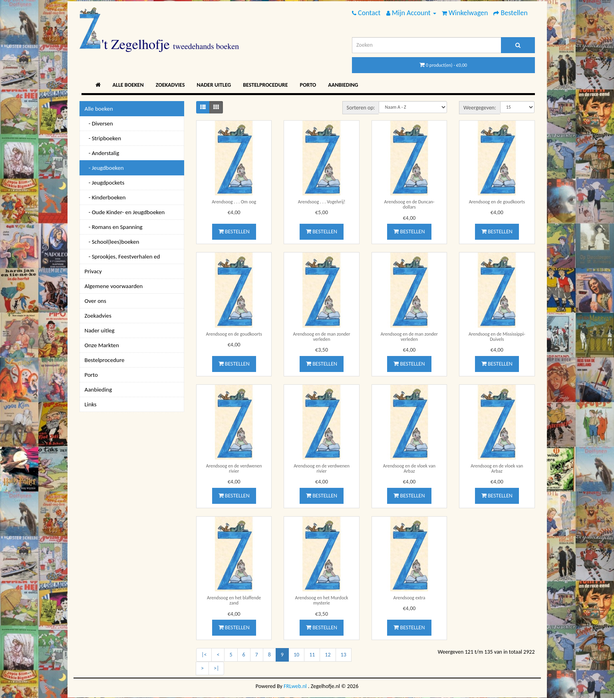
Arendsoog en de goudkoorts (497, 202)
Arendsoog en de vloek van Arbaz (409, 468)
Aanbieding (343, 85)
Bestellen (234, 231)
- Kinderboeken (105, 197)
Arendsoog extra (409, 598)
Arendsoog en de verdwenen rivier (234, 468)
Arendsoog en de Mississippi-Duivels (497, 336)
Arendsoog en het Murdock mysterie (321, 600)
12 (327, 654)
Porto (308, 85)
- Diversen (99, 123)
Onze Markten (102, 345)
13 (343, 654)
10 (296, 654)
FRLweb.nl (295, 686)
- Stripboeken (103, 138)
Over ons (95, 300)
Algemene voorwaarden (114, 286)
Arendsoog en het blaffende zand (234, 600)
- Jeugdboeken (104, 167)
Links (91, 404)
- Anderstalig (102, 153)
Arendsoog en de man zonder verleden (321, 336)
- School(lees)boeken (112, 241)
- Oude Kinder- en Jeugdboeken (125, 212)
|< (204, 654)
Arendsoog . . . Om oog (234, 202)
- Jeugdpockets (105, 182)
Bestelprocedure (265, 85)
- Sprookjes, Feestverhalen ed (122, 256)
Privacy (93, 271)
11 (312, 654)
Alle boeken (128, 85)
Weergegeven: (479, 107)
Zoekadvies (170, 85)
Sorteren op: (361, 107)
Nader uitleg (214, 85)
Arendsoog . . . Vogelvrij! (322, 202)
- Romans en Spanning (114, 227)
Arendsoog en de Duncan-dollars (409, 204)
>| (216, 668)
